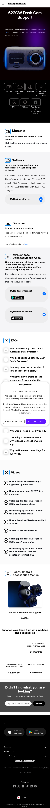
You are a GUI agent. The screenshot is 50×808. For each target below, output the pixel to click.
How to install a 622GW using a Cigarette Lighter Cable (22, 483)
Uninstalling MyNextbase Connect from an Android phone (23, 512)
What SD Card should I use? (20, 530)
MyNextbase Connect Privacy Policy (35, 768)
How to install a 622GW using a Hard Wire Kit (25, 522)
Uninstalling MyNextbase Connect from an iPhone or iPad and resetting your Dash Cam (23, 551)
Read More (25, 618)
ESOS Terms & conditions (11, 768)
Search (39, 703)
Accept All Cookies (35, 421)
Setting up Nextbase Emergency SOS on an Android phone (23, 502)
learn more (26, 413)
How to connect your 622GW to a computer (23, 493)
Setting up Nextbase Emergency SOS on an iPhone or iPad (23, 540)
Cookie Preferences (13, 421)
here (26, 244)
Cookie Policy (25, 773)
